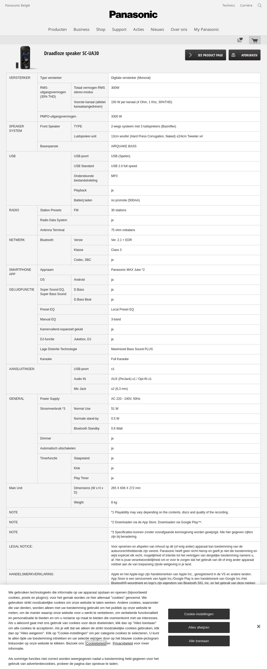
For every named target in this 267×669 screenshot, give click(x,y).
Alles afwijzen (199, 627)
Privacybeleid (123, 643)
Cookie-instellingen (199, 614)
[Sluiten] (258, 626)
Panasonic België (17, 5)
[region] (133, 627)
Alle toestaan (199, 641)
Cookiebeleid (96, 643)
